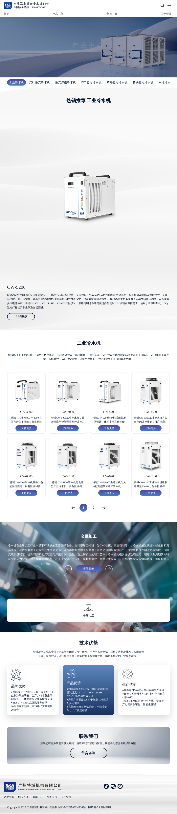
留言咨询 (88, 753)
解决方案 (23, 796)
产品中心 (58, 13)
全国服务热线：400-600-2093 (30, 7)
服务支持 (52, 796)
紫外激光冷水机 (117, 82)
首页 (6, 13)
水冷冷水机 (166, 82)
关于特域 (166, 13)
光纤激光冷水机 (39, 82)
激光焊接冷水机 (65, 82)
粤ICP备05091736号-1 (75, 807)
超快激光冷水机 (143, 82)
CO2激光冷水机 (91, 82)
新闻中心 (112, 13)
